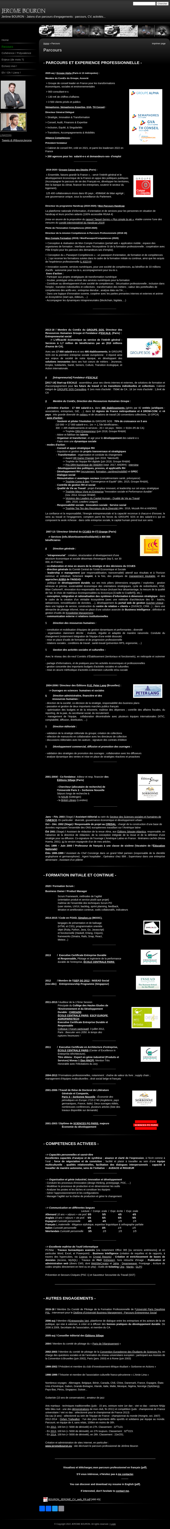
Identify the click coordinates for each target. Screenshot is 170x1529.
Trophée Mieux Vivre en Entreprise (85, 491)
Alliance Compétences (57, 137)
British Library (68, 800)
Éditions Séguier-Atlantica (131, 831)
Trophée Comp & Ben (77, 481)
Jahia (116, 1263)
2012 (53, 1426)
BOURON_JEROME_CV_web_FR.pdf (69, 1499)
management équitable (142, 576)
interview (133, 464)
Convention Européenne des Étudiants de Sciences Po (130, 1351)
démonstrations (80, 1409)
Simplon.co (84, 917)
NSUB (64, 796)
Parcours (7, 46)
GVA (89, 107)
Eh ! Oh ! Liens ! (11, 72)
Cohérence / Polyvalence (16, 52)
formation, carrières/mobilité (111, 471)
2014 (53, 1434)
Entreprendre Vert (79, 1320)
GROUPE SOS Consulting (71, 389)
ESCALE (106, 333)
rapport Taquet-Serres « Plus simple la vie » (110, 219)
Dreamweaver (129, 1263)
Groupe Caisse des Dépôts (73, 169)
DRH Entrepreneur (85, 431)
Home (46, 43)
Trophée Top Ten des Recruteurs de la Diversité (92, 508)
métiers (84, 414)
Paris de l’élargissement (105, 1343)
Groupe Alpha (64, 73)
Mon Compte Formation (58, 238)
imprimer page (159, 43)
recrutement (88, 471)
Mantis (130, 1266)
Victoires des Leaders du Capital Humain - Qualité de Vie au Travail (103, 498)
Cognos (83, 1256)
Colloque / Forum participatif (73, 1029)
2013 (53, 1431)
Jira (122, 1266)
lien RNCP (87, 1060)
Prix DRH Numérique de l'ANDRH (84, 464)
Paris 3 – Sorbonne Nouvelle (78, 1096)
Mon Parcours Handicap (111, 206)
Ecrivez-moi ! (9, 66)
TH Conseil (99, 107)
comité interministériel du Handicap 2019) (82, 222)
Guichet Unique (154, 602)
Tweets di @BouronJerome (17, 140)
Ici (63, 841)
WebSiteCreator (100, 1263)
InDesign (109, 1260)
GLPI (138, 1266)
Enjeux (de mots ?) (13, 59)
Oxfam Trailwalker (70, 1419)
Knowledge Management (79, 613)
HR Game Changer (83, 458)
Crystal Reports (102, 1256)
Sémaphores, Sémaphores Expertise (65, 107)
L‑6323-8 (86, 261)
